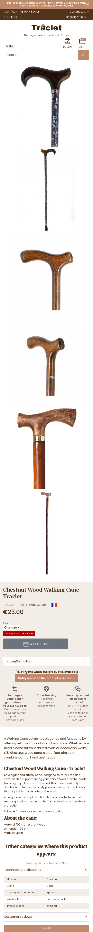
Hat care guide (15, 720)
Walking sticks (35, 863)
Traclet (9, 605)
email (78, 709)
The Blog (10, 17)
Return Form (30, 12)
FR (62, 863)
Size (5, 623)
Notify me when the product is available (46, 678)
